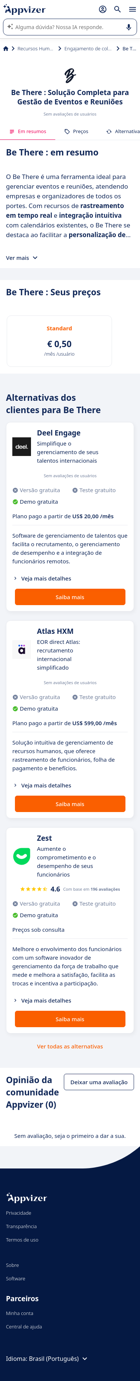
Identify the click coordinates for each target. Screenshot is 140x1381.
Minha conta (19, 1313)
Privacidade (18, 1212)
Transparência (21, 1226)
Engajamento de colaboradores (88, 48)
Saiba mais (70, 597)
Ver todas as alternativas (70, 1046)
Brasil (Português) (59, 1358)
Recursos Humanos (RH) (36, 48)
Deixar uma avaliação (99, 1082)
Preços (76, 131)
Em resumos (27, 131)
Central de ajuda (24, 1326)
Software (15, 1278)
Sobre (12, 1265)
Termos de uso (22, 1239)
